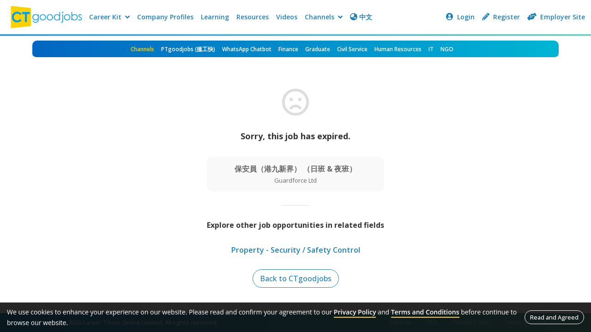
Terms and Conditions (425, 312)
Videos (286, 16)
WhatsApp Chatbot (246, 49)
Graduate (317, 49)
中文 (361, 16)
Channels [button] (324, 16)
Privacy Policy (355, 312)
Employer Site (556, 16)
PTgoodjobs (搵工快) (188, 49)
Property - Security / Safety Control (295, 250)
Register (501, 16)
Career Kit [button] (109, 16)
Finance (288, 49)
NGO (446, 49)
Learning (215, 16)
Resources (252, 16)
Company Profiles (165, 16)
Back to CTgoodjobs (296, 278)
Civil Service (352, 49)
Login (460, 16)
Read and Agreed (554, 317)
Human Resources (398, 49)
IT (431, 49)
